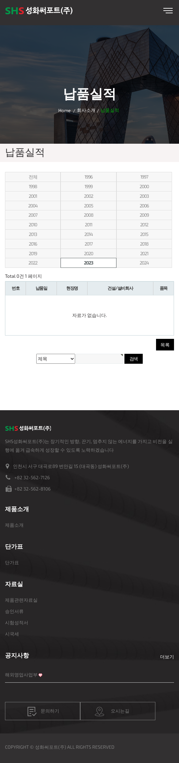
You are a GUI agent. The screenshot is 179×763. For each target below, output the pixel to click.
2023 (88, 263)
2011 (88, 224)
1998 (33, 186)
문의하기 (43, 711)
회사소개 (86, 110)
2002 (88, 196)
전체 (33, 177)
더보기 (167, 656)
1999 (88, 186)
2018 (144, 244)
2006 (144, 205)
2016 (33, 244)
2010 (33, 224)
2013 (33, 234)
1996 (88, 177)
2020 (88, 253)
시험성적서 (16, 622)
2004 (33, 205)
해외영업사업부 (21, 674)
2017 (88, 244)
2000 (144, 186)
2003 (144, 196)
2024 (144, 263)
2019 (33, 253)
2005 (88, 205)
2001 (33, 196)
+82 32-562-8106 (32, 489)
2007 (32, 215)
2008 (88, 215)
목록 (165, 344)
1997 (144, 177)
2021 (144, 253)
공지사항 (17, 655)
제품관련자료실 (21, 600)
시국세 (12, 634)
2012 (144, 224)
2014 (88, 234)
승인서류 (14, 611)
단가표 (12, 562)
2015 (144, 234)
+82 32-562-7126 (32, 477)
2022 (32, 263)
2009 (144, 215)
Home (64, 110)
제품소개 (14, 525)
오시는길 (112, 711)
